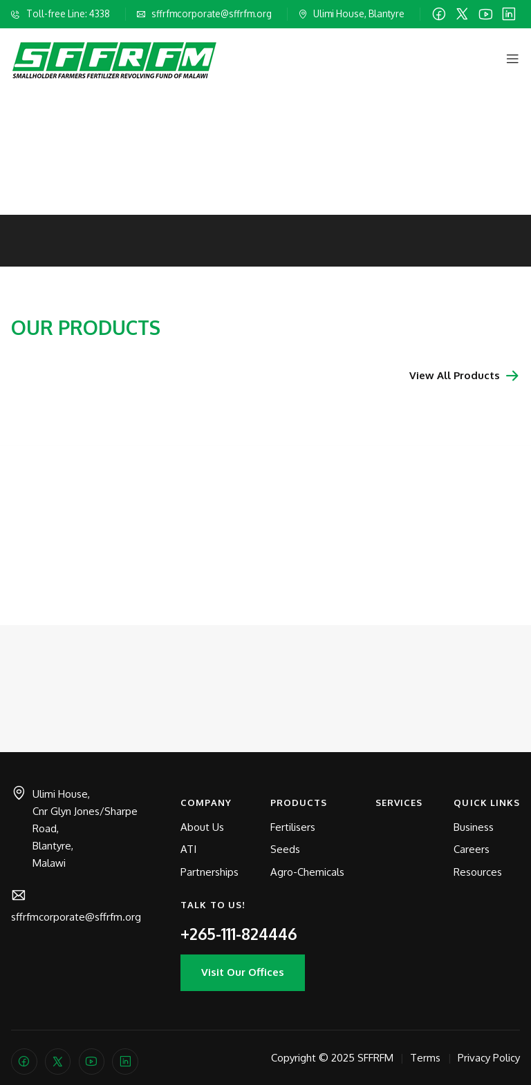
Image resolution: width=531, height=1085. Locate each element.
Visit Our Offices (242, 972)
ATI (188, 849)
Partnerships (209, 871)
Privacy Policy (489, 1057)
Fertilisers (292, 827)
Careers (472, 849)
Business (474, 827)
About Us (202, 827)
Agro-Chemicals (307, 871)
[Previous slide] (17, 121)
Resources (478, 871)
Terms (425, 1057)
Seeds (285, 849)
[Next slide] (514, 121)
